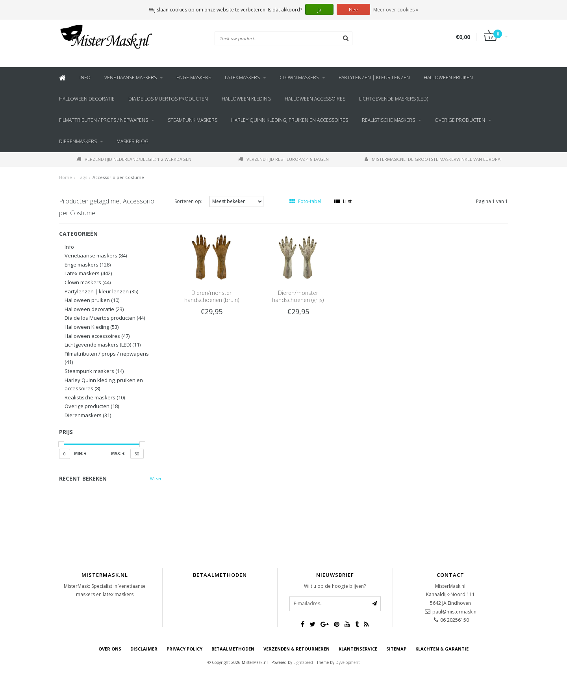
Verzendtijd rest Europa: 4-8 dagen (283, 159)
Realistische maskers (388, 120)
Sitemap (396, 649)
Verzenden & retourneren (296, 649)
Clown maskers (299, 77)
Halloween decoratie (87, 98)
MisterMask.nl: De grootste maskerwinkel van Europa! (433, 159)
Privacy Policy (184, 649)
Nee (353, 9)
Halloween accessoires (315, 98)
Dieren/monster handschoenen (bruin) (211, 296)
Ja (319, 9)
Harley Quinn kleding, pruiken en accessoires (289, 120)
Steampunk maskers (192, 120)
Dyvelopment (347, 662)
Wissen (156, 478)
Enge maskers (193, 77)
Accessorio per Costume (118, 177)
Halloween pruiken (448, 77)
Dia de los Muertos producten (168, 98)
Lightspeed (303, 662)
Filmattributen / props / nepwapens (103, 120)
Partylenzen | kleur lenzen (374, 77)
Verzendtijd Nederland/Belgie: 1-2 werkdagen (133, 159)
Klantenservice (358, 649)
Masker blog (132, 141)
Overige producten (460, 120)
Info (85, 77)
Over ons (109, 649)
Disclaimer (144, 649)
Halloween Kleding (246, 98)
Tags (82, 177)
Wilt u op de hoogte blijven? (335, 586)
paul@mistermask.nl (455, 611)
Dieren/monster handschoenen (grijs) (298, 296)
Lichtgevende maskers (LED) (393, 98)
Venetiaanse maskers (130, 77)
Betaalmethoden (232, 649)
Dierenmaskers (78, 141)
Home (65, 177)
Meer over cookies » (395, 9)
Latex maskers (242, 77)
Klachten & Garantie (442, 649)
